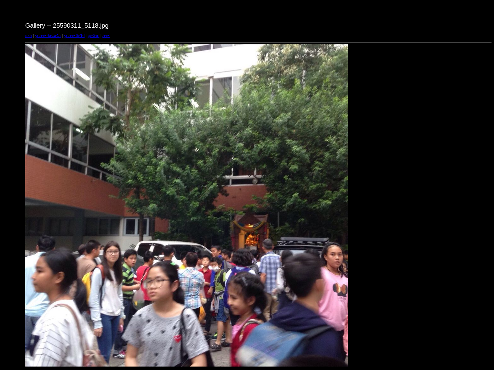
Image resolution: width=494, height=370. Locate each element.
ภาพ (106, 36)
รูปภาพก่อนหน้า (48, 36)
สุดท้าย (93, 36)
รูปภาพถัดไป (74, 36)
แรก (28, 36)
